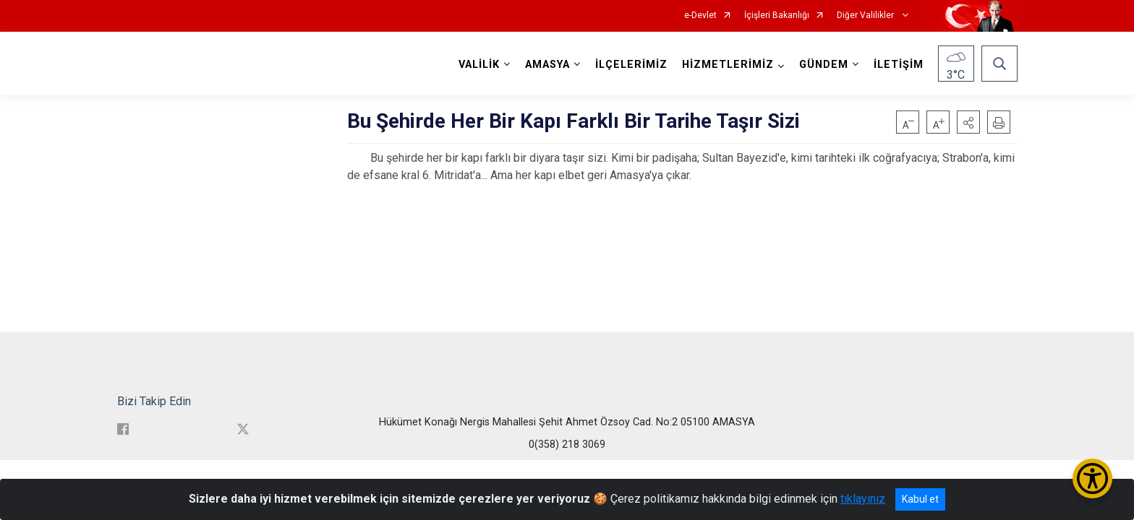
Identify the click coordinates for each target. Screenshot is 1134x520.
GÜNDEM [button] (823, 64)
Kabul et (920, 499)
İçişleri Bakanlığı (776, 15)
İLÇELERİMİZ (631, 64)
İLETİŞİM (899, 64)
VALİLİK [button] (479, 64)
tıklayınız (862, 499)
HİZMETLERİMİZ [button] (728, 64)
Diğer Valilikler (866, 15)
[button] (968, 122)
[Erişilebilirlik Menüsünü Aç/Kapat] (1092, 478)
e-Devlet (700, 15)
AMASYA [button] (547, 64)
